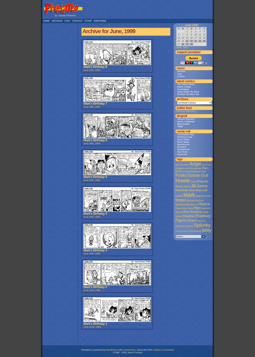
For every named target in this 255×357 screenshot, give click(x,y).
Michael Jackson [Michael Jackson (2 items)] (195, 200)
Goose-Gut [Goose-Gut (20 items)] (197, 175)
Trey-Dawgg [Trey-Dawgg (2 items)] (195, 231)
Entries (157, 349)
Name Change (184, 87)
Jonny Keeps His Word (188, 92)
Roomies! (181, 147)
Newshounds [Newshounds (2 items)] (182, 204)
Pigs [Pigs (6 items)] (197, 208)
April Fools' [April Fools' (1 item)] (206, 165)
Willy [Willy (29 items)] (206, 230)
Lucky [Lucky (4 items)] (179, 195)
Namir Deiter (183, 142)
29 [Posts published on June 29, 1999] (187, 44)
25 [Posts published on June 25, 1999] (200, 41)
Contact (77, 21)
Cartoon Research (185, 119)
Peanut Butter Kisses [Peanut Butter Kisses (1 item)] (184, 208)
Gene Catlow (183, 139)
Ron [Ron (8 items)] (186, 212)
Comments (168, 349)
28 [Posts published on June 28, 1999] (183, 44)
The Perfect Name (185, 84)
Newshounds (183, 144)
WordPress (112, 349)
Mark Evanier (183, 124)
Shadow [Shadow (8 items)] (188, 216)
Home (46, 21)
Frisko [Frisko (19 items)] (181, 175)
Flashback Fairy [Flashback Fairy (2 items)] (198, 171)
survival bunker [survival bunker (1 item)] (181, 231)
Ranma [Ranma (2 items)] (179, 212)
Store (88, 21)
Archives (57, 21)
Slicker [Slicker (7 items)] (192, 220)
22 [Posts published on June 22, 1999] (187, 41)
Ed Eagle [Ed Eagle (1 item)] (186, 172)
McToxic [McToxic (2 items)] (206, 196)
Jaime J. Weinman (186, 121)
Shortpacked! (183, 149)
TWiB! (180, 126)
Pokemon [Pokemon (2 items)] (205, 208)
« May (178, 47)
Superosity (182, 154)
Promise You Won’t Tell (188, 94)
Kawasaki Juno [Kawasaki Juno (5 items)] (185, 190)
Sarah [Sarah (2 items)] (178, 216)
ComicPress (129, 349)
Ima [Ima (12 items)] (199, 181)
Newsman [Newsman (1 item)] (193, 204)
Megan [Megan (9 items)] (180, 200)
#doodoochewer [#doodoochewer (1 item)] (182, 165)
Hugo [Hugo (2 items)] (193, 181)
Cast (67, 21)
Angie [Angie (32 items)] (195, 163)
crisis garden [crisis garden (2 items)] (195, 168)
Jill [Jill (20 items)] (193, 186)
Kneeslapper (183, 89)
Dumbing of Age (184, 137)
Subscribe (100, 21)
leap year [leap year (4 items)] (202, 190)
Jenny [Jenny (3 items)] (186, 186)
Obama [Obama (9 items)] (204, 204)
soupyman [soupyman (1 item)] (189, 226)
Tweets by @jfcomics (185, 111)
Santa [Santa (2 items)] (205, 212)
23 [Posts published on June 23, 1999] (191, 41)
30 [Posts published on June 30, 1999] (191, 44)
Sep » (186, 47)
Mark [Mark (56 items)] (189, 195)
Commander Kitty (185, 134)
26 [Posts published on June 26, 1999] (204, 41)
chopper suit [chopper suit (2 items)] (181, 168)
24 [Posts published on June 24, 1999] (195, 41)
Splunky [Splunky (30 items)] (202, 225)
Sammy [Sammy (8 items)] (196, 212)
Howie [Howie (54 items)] (182, 180)
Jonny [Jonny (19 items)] (202, 186)
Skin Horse (182, 152)
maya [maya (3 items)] (199, 195)
